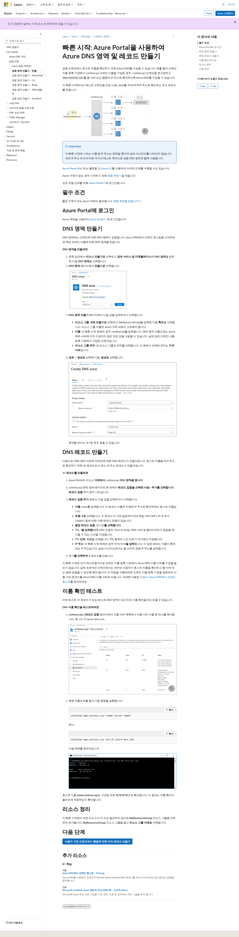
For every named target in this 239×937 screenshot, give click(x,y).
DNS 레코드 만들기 (209, 55)
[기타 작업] (174, 36)
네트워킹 (85, 36)
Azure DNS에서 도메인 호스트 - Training (83, 873)
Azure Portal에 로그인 (210, 47)
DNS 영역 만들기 (208, 51)
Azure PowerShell (72, 168)
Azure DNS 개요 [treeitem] (17, 56)
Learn (65, 36)
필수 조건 (204, 42)
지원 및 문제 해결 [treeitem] (16, 150)
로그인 (231, 4)
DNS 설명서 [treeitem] (13, 47)
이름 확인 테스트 (208, 60)
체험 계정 (113, 175)
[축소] (40, 34)
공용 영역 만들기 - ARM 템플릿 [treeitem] (27, 91)
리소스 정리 (205, 64)
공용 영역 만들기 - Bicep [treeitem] (24, 84)
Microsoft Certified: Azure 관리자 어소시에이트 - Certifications (95, 890)
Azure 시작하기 (225, 13)
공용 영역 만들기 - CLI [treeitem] (23, 80)
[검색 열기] (223, 4)
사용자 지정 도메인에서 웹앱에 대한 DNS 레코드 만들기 (97, 841)
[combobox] (22, 41)
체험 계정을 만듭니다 (126, 201)
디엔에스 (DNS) (102, 36)
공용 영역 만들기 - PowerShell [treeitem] (27, 75)
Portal (209, 13)
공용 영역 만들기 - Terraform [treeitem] (27, 98)
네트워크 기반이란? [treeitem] (19, 122)
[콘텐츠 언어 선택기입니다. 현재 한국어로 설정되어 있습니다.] (11, 932)
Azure (74, 36)
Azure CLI (106, 168)
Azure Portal (96, 183)
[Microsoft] (6, 4)
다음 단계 (204, 68)
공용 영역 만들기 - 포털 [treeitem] (24, 70)
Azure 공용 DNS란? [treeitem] (22, 65)
